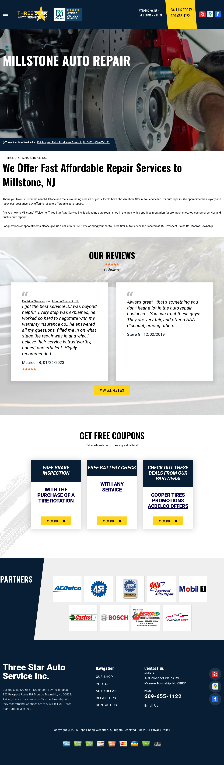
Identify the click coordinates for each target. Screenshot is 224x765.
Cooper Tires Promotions (168, 498)
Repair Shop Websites (93, 730)
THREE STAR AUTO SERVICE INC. (26, 158)
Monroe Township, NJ (65, 301)
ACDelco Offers (168, 506)
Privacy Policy (160, 730)
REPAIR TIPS (106, 698)
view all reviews (112, 390)
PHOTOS (103, 684)
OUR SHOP (104, 677)
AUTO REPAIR (107, 691)
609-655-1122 (180, 15)
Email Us (151, 705)
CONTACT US (106, 705)
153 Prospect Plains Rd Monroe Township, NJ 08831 (65, 142)
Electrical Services (33, 301)
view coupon (56, 520)
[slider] (112, 264)
